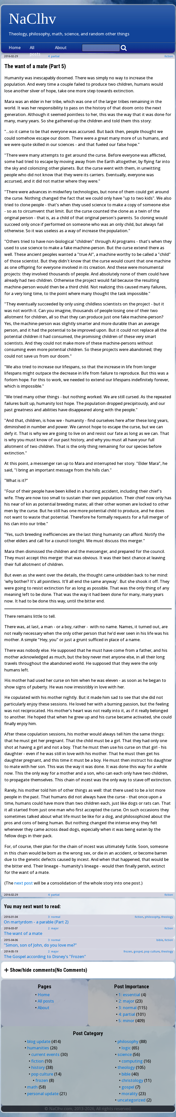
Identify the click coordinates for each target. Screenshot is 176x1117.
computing (132, 1061)
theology (167, 917)
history (38, 1067)
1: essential (129, 994)
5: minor (126, 1020)
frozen (128, 951)
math (32, 1087)
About (61, 47)
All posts (35, 51)
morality (130, 1093)
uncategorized (131, 1100)
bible (159, 940)
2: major (53, 928)
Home (15, 47)
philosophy (152, 917)
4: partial (54, 894)
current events (45, 1054)
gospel (138, 951)
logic (126, 1048)
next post (23, 883)
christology (132, 1080)
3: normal (54, 917)
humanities (38, 1048)
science (125, 1054)
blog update (38, 1041)
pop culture (152, 951)
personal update (42, 1093)
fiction (169, 56)
